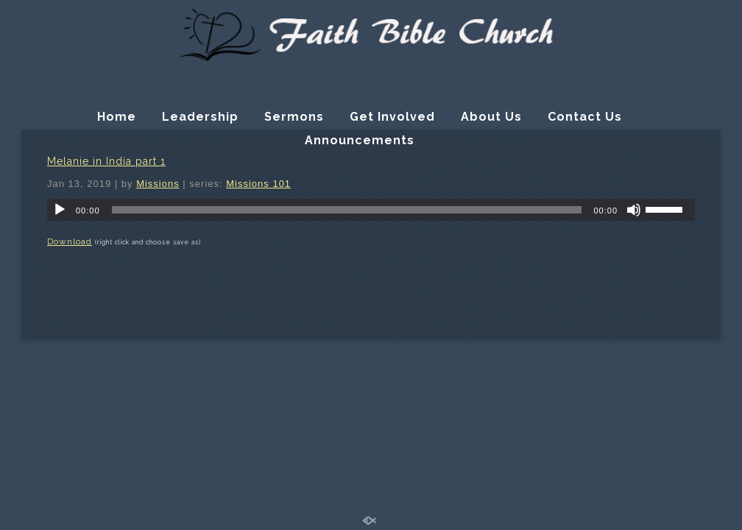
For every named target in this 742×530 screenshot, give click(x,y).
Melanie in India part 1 (106, 161)
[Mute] (633, 209)
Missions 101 (258, 183)
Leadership (200, 117)
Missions (158, 183)
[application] (371, 210)
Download (69, 241)
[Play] (59, 209)
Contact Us (585, 117)
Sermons (294, 117)
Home (116, 117)
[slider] (347, 209)
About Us (491, 117)
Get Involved (392, 117)
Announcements (359, 140)
